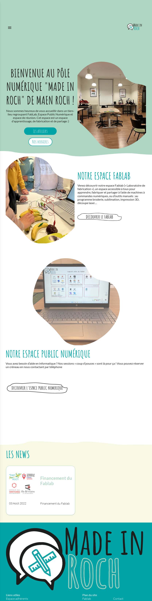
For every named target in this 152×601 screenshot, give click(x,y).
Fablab (86, 598)
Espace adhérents (17, 598)
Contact (118, 598)
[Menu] (64, 27)
